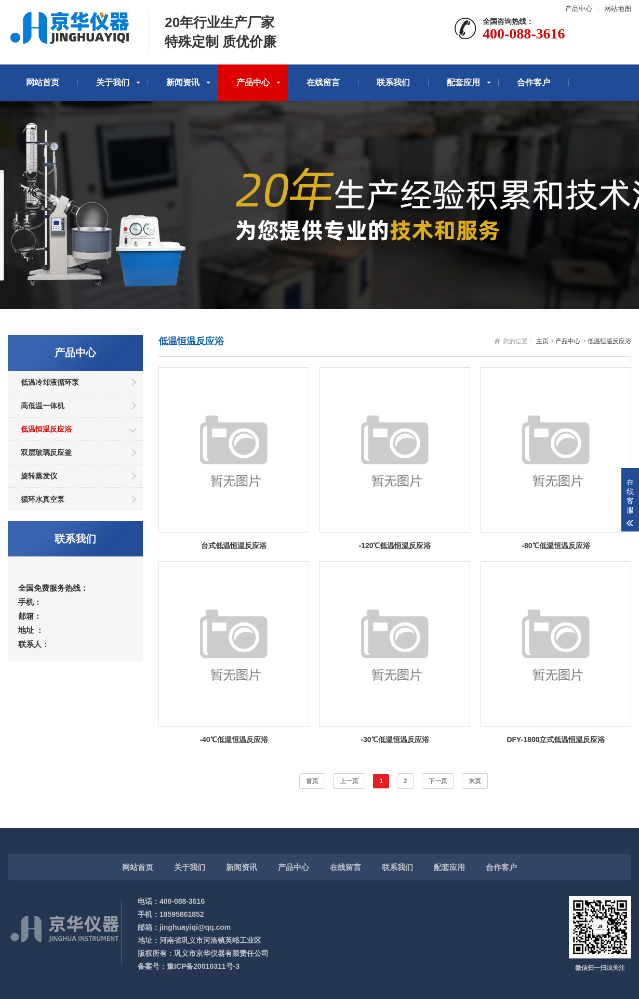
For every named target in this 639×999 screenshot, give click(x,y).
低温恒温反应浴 (46, 429)
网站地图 (617, 8)
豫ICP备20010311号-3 (203, 966)
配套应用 (463, 82)
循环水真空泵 (42, 499)
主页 (542, 341)
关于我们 (112, 82)
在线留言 (323, 82)
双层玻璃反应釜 (46, 452)
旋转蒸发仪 (39, 476)
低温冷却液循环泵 (50, 382)
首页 (312, 781)
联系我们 (393, 82)
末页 (475, 781)
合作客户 (533, 82)
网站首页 (42, 82)
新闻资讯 (182, 82)
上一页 (349, 781)
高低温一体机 (42, 405)
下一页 (438, 781)
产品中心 (578, 8)
